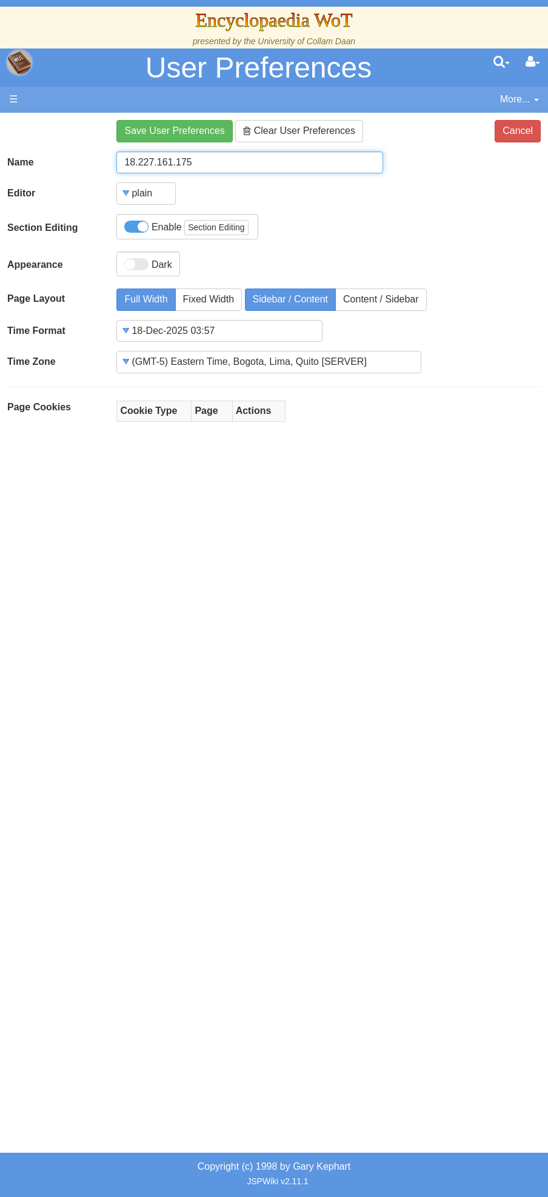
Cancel (518, 130)
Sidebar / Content (291, 299)
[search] (502, 62)
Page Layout (36, 298)
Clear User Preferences (299, 130)
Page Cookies (39, 407)
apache (19, 62)
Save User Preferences (174, 130)
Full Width (145, 299)
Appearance (35, 264)
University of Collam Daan (306, 41)
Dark (148, 264)
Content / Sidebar (381, 299)
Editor (21, 193)
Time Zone (31, 361)
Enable (186, 227)
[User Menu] (533, 62)
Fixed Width (208, 299)
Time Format (36, 330)
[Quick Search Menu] (502, 62)
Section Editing (42, 227)
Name (20, 162)
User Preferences (258, 68)
